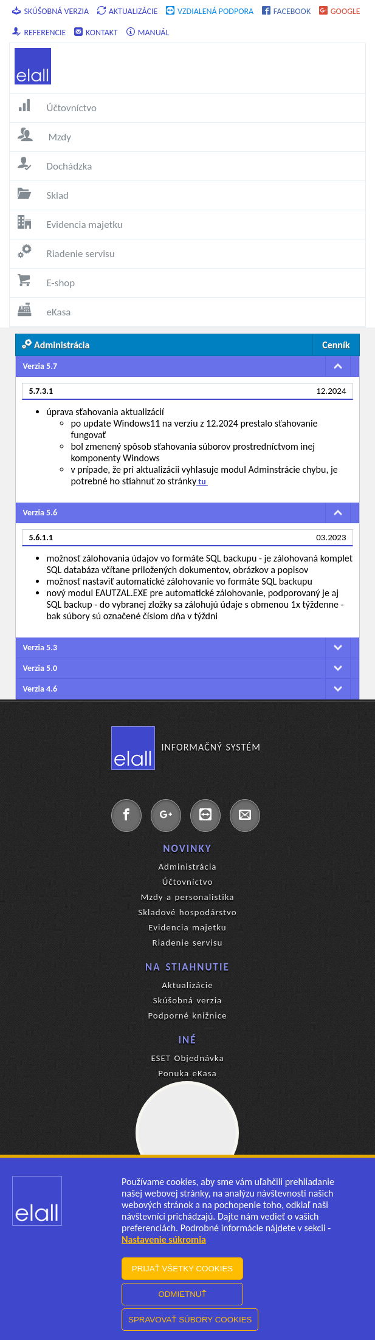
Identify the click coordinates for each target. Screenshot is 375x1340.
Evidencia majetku (187, 927)
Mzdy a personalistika (187, 897)
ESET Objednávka (187, 1058)
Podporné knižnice (187, 1015)
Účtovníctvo (187, 881)
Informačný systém (185, 747)
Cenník (335, 345)
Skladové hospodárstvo (187, 912)
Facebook (286, 11)
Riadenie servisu (188, 942)
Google (339, 11)
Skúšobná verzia (50, 11)
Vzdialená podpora (209, 11)
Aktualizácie (127, 11)
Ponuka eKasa (187, 1073)
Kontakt (96, 32)
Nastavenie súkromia (164, 1239)
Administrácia (187, 866)
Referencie (39, 32)
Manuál (148, 32)
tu (202, 481)
